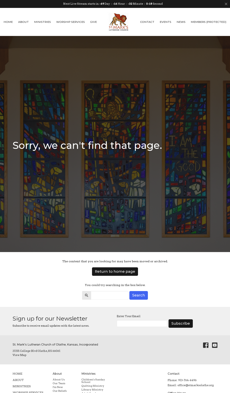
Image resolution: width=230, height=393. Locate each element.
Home (8, 22)
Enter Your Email (129, 316)
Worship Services (70, 22)
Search (138, 295)
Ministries (42, 22)
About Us (59, 379)
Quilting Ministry (92, 385)
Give (93, 22)
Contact (147, 22)
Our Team (59, 383)
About (23, 22)
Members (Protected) (208, 22)
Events (165, 22)
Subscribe (180, 323)
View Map (19, 355)
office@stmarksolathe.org (196, 385)
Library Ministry (92, 389)
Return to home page (115, 271)
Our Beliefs (60, 390)
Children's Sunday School (93, 380)
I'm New (58, 387)
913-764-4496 (187, 380)
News (181, 22)
